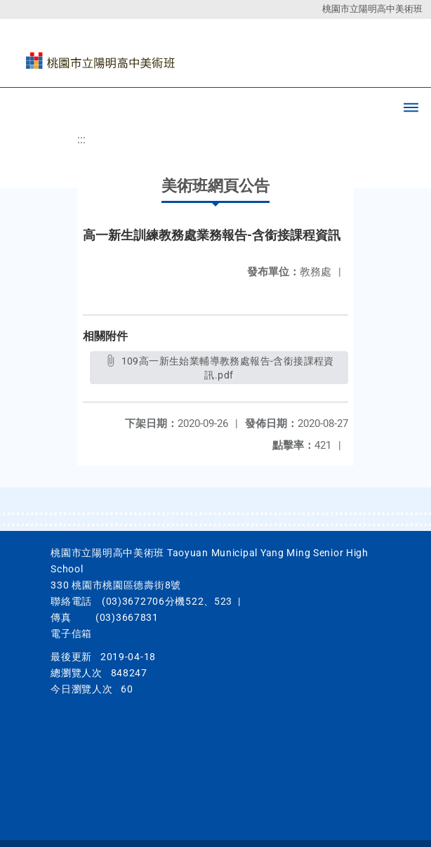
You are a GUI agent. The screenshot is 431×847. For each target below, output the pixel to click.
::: (81, 139)
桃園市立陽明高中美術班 (372, 9)
